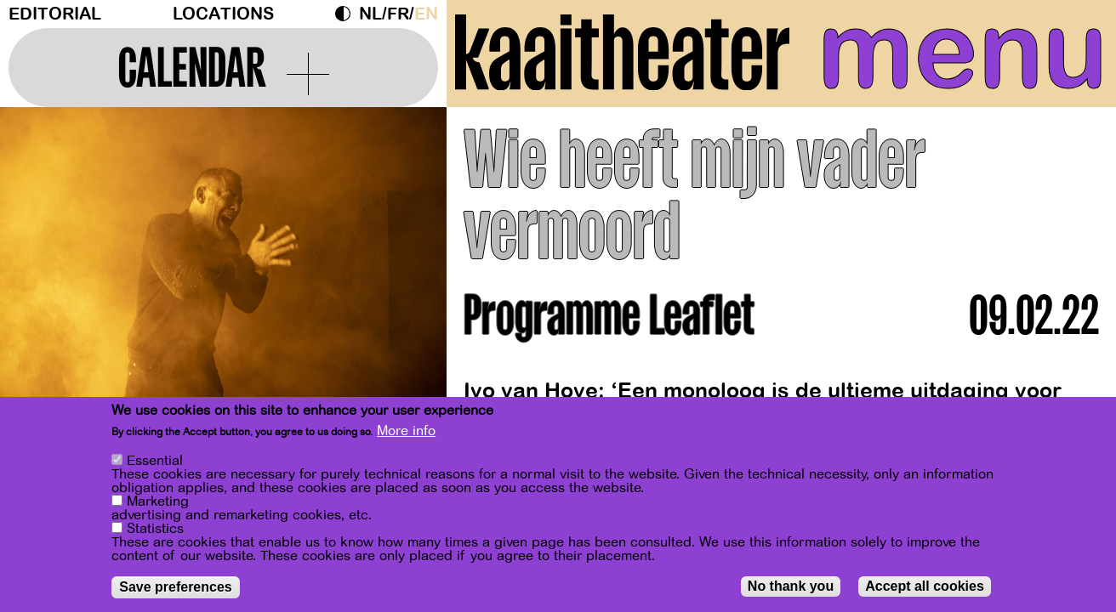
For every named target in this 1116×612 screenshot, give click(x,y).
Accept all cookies (924, 587)
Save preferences (175, 588)
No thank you (791, 587)
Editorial (55, 14)
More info (406, 432)
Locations (223, 14)
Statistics (155, 529)
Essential (155, 461)
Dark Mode (347, 13)
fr (398, 14)
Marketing (158, 502)
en (426, 14)
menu (962, 51)
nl (370, 14)
